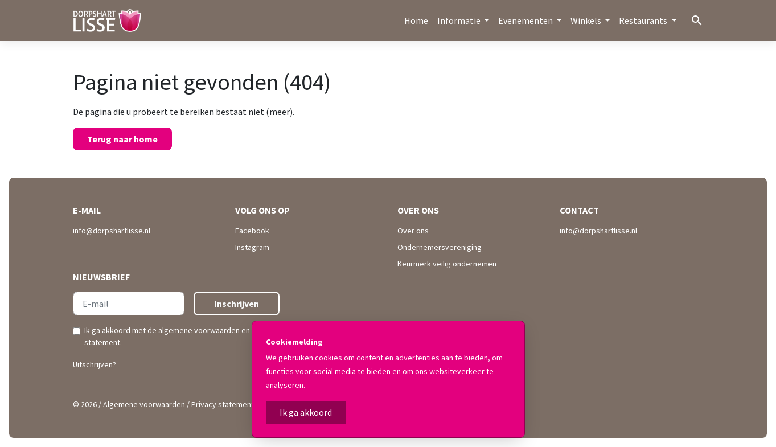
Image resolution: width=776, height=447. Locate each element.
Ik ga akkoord (306, 412)
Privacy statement (222, 404)
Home (416, 20)
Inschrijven (236, 303)
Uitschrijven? (94, 364)
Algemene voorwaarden (144, 404)
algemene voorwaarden (199, 330)
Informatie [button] (459, 20)
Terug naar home (122, 139)
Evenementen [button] (526, 20)
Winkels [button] (586, 20)
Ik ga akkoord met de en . (180, 336)
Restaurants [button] (644, 20)
